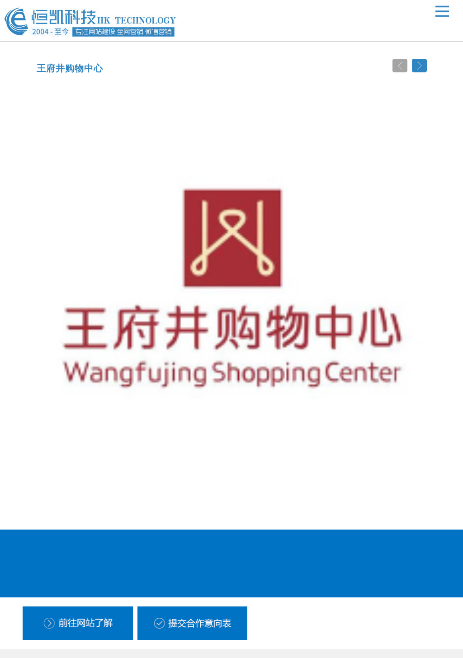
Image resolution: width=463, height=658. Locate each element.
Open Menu (442, 11)
